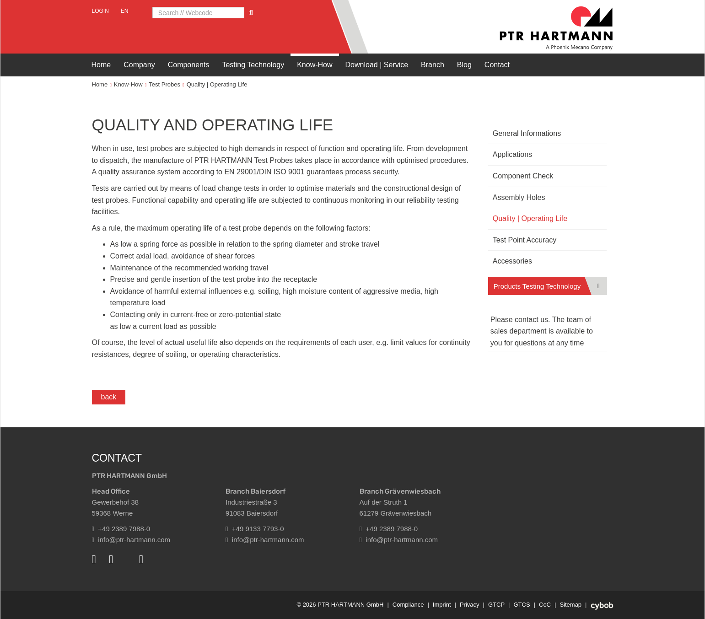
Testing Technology (253, 65)
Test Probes (164, 84)
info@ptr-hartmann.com (131, 540)
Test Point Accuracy (525, 240)
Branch (432, 65)
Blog (464, 65)
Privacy (469, 604)
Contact (497, 65)
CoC (545, 604)
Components (189, 65)
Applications (512, 154)
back (109, 397)
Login (100, 11)
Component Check (523, 176)
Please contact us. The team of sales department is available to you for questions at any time (541, 331)
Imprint (442, 604)
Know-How (314, 65)
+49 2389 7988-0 (121, 529)
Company (139, 65)
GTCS (521, 604)
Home (101, 65)
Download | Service (377, 65)
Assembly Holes (519, 197)
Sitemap (570, 604)
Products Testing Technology (537, 286)
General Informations (527, 133)
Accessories (512, 261)
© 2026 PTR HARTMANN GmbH (339, 604)
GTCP (496, 604)
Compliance (408, 604)
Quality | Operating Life (217, 84)
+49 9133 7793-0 (255, 529)
